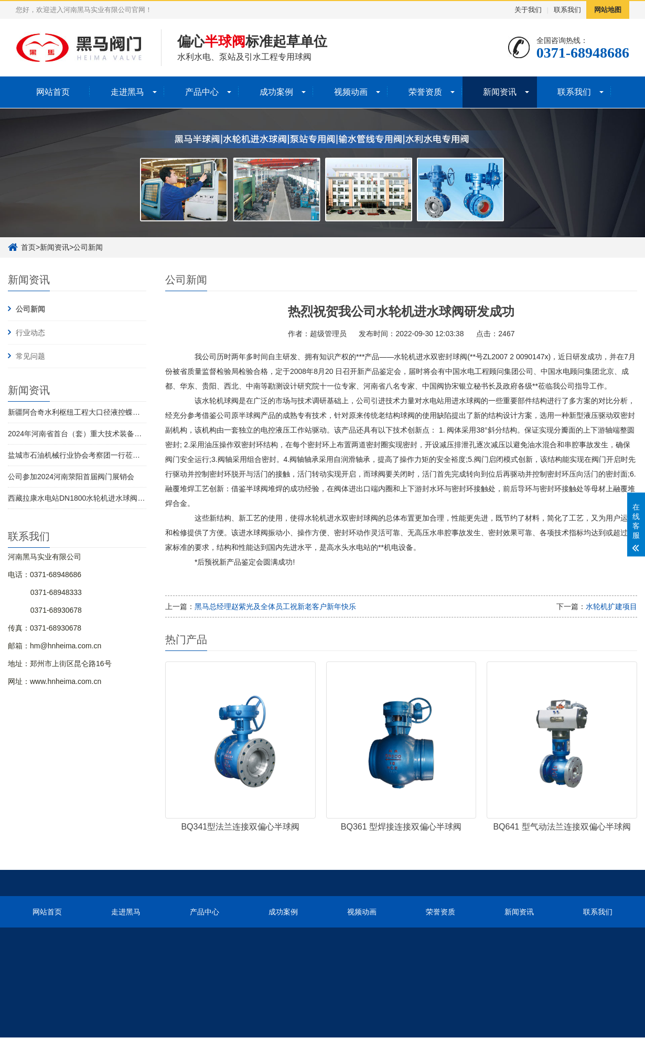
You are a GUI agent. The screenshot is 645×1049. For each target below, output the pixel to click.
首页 (28, 247)
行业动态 (30, 332)
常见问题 (30, 356)
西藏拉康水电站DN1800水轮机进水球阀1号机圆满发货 (97, 498)
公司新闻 (88, 247)
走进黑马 (127, 91)
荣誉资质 (425, 91)
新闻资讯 (500, 91)
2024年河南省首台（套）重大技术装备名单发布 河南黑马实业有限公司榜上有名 (138, 433)
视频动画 (351, 91)
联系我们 (567, 10)
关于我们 (528, 10)
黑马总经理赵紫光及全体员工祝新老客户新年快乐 (275, 606)
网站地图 (607, 10)
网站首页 (53, 91)
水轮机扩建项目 (611, 606)
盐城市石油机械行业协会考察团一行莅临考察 (81, 455)
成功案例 (276, 91)
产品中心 (202, 91)
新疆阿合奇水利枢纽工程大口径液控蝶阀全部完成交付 (96, 412)
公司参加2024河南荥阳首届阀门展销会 (71, 476)
